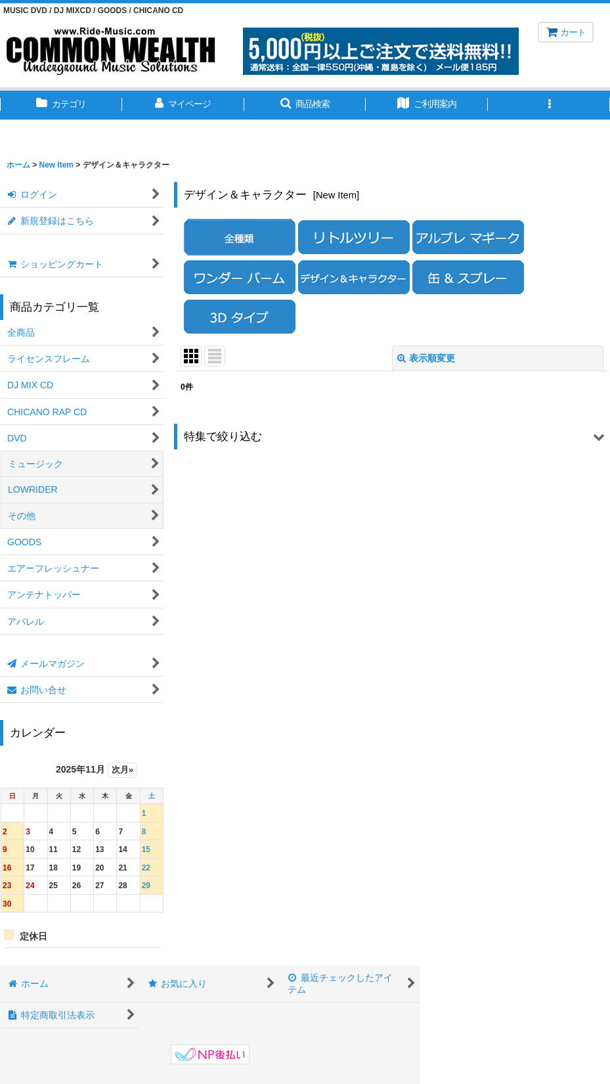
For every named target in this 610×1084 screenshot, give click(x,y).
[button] (305, 105)
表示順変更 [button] (426, 358)
